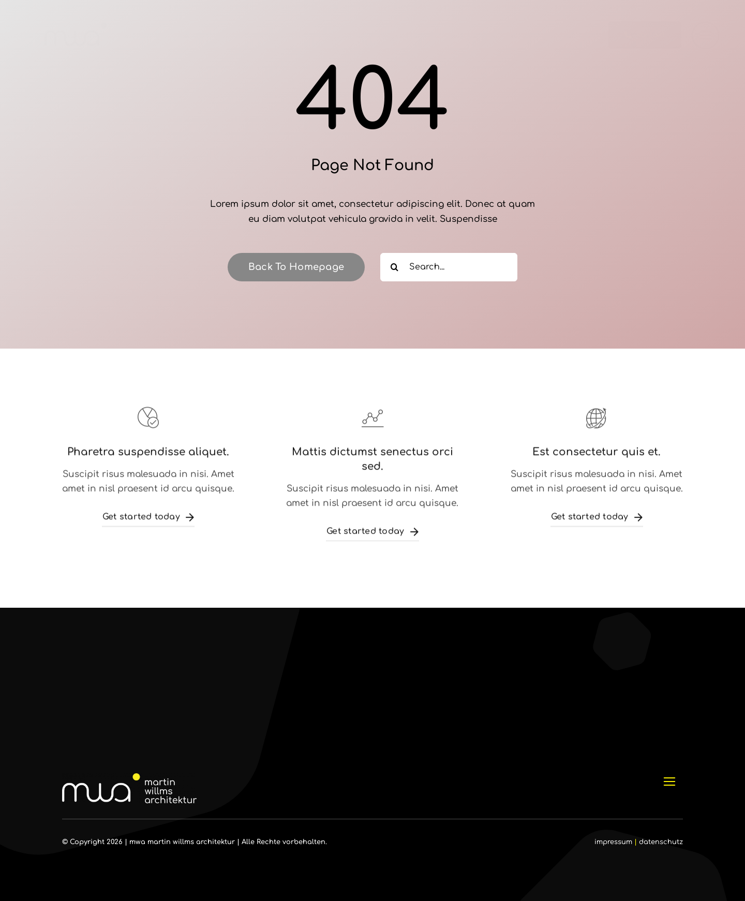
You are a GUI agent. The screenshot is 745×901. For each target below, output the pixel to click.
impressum (613, 842)
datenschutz (661, 842)
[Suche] (394, 267)
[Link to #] (705, 35)
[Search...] (448, 267)
